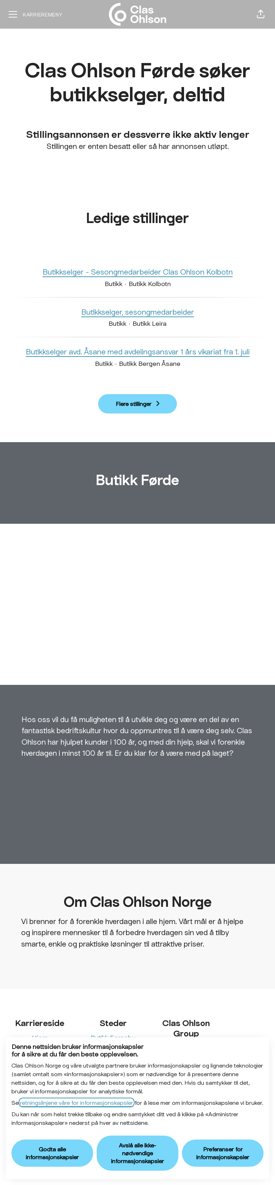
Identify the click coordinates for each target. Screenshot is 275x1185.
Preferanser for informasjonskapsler (222, 1153)
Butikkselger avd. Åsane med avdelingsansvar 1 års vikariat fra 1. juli (138, 351)
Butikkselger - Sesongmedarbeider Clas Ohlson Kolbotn (138, 271)
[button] (261, 14)
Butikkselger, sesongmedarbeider (137, 312)
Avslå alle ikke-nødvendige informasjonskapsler (137, 1153)
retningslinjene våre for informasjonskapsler (76, 1102)
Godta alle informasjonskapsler (52, 1153)
